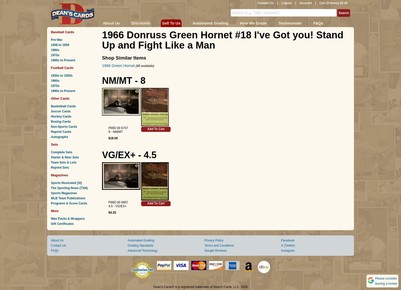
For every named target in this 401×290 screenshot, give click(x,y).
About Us (111, 23)
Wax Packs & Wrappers (68, 219)
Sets (54, 144)
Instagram (288, 250)
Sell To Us (171, 23)
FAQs (318, 23)
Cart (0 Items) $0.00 (333, 3)
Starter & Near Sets (65, 157)
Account (305, 3)
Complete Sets (61, 152)
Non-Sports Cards (64, 127)
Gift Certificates (62, 224)
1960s (55, 50)
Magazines (59, 175)
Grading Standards (140, 245)
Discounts (140, 23)
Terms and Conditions (219, 245)
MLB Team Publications (68, 198)
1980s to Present (63, 60)
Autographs (59, 137)
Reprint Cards (61, 132)
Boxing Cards (61, 121)
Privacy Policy (214, 240)
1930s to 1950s (62, 75)
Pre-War (57, 40)
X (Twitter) (288, 245)
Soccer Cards (61, 111)
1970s (55, 55)
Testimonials (290, 23)
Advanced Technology (143, 250)
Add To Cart (156, 129)
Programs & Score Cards (69, 203)
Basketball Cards (63, 106)
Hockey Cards (61, 116)
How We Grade (253, 23)
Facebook (288, 240)
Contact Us (266, 3)
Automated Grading (210, 23)
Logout (286, 3)
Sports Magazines (64, 193)
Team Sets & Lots (63, 162)
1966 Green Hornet (118, 65)
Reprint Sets (60, 167)
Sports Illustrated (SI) (66, 183)
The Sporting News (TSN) (69, 188)
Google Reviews (215, 250)
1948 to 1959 (60, 45)
